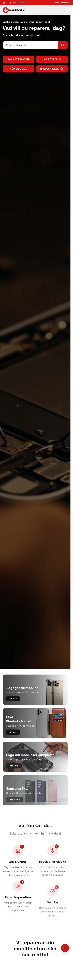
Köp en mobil (18, 69)
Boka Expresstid (19, 59)
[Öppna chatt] (65, 948)
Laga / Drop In (52, 59)
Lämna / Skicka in (62, 3)
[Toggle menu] (68, 10)
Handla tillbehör (52, 69)
